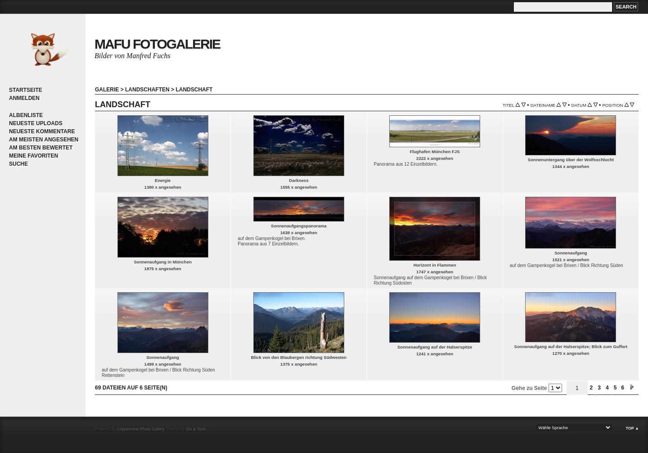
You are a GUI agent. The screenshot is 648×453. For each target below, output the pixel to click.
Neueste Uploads (36, 123)
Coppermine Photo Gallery (140, 429)
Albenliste (26, 115)
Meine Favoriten (33, 156)
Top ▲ (632, 428)
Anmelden (24, 98)
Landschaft (194, 89)
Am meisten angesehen (43, 139)
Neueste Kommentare (42, 131)
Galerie (107, 89)
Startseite (25, 90)
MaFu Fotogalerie (157, 43)
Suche (18, 164)
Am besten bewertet (40, 148)
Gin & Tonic (196, 429)
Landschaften (147, 89)
